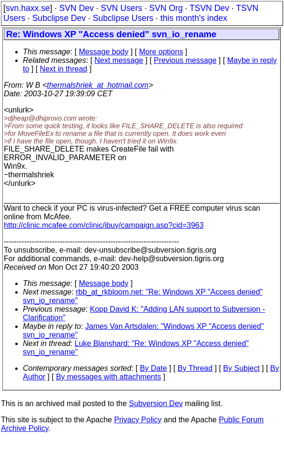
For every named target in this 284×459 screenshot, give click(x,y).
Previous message (185, 60)
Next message (118, 60)
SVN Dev (76, 8)
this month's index (194, 18)
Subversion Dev (156, 403)
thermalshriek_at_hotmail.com (97, 85)
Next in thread (64, 69)
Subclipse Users (123, 18)
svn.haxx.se (28, 8)
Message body (103, 52)
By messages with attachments (108, 377)
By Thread (195, 368)
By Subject (241, 368)
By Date (153, 368)
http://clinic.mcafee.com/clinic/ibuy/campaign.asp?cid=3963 (103, 225)
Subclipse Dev (59, 18)
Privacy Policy (138, 420)
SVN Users (121, 8)
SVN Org (166, 8)
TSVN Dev (209, 8)
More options (161, 52)
